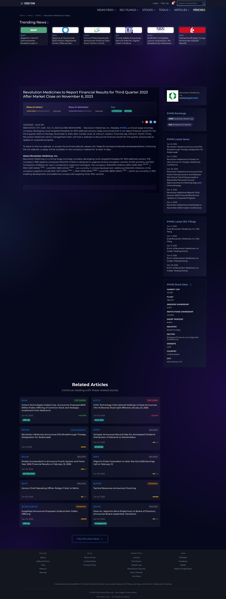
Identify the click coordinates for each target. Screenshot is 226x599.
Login (156, 3)
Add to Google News (183, 569)
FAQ (43, 565)
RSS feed (183, 557)
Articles (136, 557)
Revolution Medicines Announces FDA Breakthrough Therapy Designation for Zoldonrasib (185, 149)
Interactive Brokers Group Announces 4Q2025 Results (192, 40)
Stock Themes (136, 572)
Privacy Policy (90, 565)
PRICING (199, 10)
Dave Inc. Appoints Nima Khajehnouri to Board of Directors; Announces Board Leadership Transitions (124, 512)
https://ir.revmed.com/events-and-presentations (121, 146)
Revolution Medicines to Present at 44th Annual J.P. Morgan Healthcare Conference (183, 162)
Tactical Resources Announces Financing (114, 488)
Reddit (183, 565)
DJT (117, 35)
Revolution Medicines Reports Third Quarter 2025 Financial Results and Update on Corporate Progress (183, 195)
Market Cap (173, 289)
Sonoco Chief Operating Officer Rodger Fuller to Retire (50, 488)
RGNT (23, 35)
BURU (150, 35)
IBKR (181, 35)
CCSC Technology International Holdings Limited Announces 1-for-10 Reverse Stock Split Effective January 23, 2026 (125, 406)
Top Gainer (80, 400)
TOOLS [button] (165, 10)
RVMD (123, 128)
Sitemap (43, 572)
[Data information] (191, 285)
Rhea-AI (43, 569)
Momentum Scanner (136, 569)
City (169, 359)
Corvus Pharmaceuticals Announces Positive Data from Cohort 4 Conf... (96, 40)
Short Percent (175, 319)
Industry (172, 327)
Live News (136, 576)
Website (171, 344)
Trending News (34, 22)
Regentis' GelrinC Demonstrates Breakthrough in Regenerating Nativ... (31, 42)
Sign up (165, 3)
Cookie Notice (90, 561)
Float (170, 297)
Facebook (183, 561)
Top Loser (152, 400)
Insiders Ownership (178, 304)
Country (171, 351)
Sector (171, 334)
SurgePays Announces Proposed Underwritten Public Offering (50, 512)
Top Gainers (136, 561)
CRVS (86, 35)
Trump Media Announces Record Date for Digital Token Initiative (128, 40)
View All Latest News (90, 539)
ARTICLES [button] (182, 10)
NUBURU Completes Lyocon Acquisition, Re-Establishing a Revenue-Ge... (159, 42)
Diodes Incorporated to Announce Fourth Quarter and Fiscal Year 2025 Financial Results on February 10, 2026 (53, 462)
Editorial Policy (42, 561)
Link (169, 347)
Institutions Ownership (180, 312)
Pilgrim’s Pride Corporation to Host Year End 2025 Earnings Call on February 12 (124, 462)
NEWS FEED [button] (106, 10)
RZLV (54, 35)
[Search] (191, 3)
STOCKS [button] (148, 10)
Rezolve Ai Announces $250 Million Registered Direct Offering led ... (64, 40)
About (43, 557)
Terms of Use (89, 557)
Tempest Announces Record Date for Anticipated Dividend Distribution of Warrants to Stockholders (124, 435)
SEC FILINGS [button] (129, 10)
